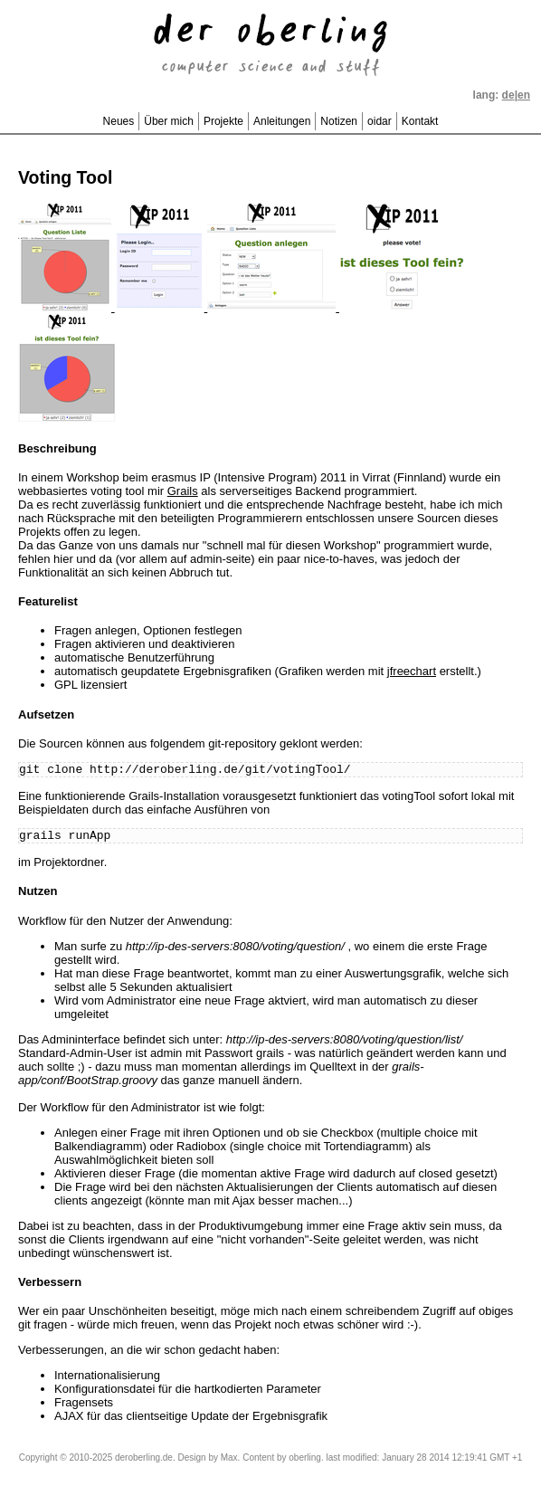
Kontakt (420, 121)
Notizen (338, 121)
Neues (119, 121)
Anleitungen (281, 121)
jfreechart (411, 671)
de (508, 95)
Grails (182, 491)
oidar (379, 121)
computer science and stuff (270, 68)
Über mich (169, 121)
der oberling (270, 33)
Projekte (223, 121)
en (523, 95)
